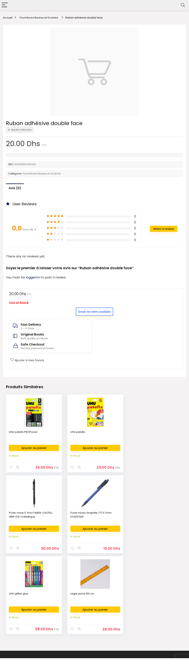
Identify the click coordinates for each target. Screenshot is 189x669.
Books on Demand (17, 643)
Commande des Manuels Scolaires (91, 607)
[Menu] (4, 5)
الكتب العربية (12, 595)
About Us (136, 590)
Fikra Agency (104, 657)
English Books (14, 601)
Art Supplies (75, 601)
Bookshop (11, 590)
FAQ (133, 613)
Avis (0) (15, 188)
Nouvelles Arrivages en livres (23, 613)
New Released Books (19, 625)
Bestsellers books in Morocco (24, 631)
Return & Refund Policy (145, 601)
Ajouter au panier (33, 448)
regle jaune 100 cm (143, 513)
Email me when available (94, 311)
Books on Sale (14, 637)
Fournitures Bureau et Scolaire (39, 17)
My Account (138, 619)
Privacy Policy (139, 595)
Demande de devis (80, 619)
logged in (33, 277)
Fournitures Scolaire (81, 595)
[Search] (183, 5)
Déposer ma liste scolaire (84, 613)
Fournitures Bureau (80, 590)
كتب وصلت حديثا (14, 619)
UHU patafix (77, 432)
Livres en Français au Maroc (23, 607)
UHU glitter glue (79, 513)
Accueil (7, 17)
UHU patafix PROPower (23, 432)
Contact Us (138, 607)
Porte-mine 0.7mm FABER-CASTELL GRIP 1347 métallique (152, 434)
